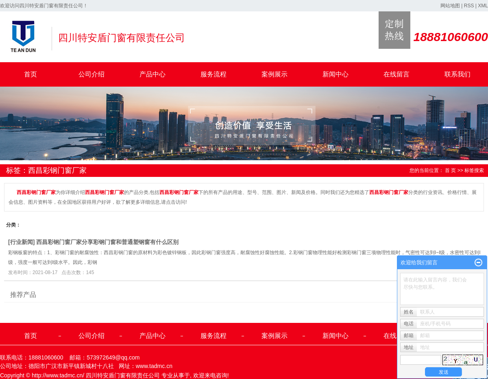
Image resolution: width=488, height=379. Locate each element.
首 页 (450, 170)
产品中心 (152, 74)
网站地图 (450, 6)
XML (483, 6)
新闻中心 (335, 74)
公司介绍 (91, 74)
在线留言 (396, 74)
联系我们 (457, 74)
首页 (30, 74)
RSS (469, 6)
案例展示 (274, 74)
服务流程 (213, 74)
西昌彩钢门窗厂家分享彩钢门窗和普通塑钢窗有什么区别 (107, 242)
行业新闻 (21, 242)
